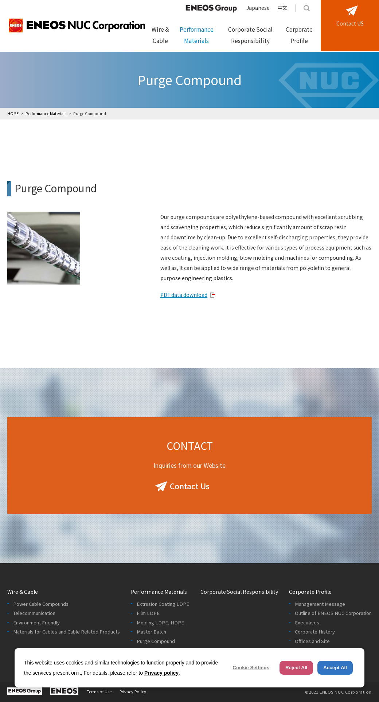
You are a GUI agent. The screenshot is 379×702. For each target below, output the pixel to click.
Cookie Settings (251, 667)
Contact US (350, 23)
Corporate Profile (299, 34)
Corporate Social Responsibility (250, 34)
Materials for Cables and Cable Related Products (66, 632)
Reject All (296, 667)
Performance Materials (197, 34)
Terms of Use (99, 691)
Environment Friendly (36, 622)
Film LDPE (148, 613)
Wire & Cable (160, 34)
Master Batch (151, 632)
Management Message (320, 604)
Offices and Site (312, 641)
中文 (282, 7)
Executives (307, 622)
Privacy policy (161, 673)
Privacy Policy (133, 691)
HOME (13, 113)
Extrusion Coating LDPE (163, 604)
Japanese (258, 7)
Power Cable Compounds (41, 604)
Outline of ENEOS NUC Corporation (333, 613)
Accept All (335, 667)
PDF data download (183, 294)
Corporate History (315, 632)
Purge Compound (156, 641)
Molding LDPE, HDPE (160, 622)
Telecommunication (34, 613)
